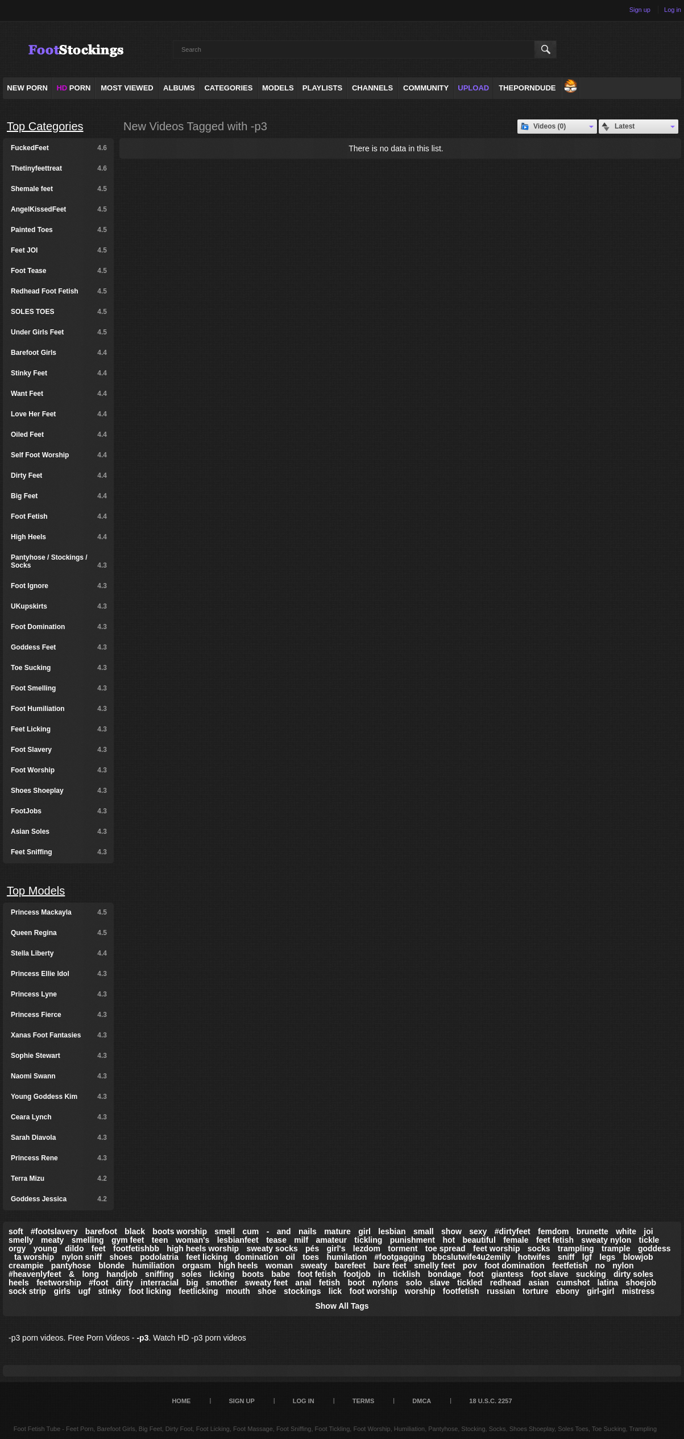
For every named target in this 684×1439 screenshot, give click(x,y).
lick (335, 1291)
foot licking (149, 1291)
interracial (159, 1282)
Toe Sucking (59, 668)
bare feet (389, 1265)
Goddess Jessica (59, 1199)
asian (539, 1282)
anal (303, 1282)
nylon (622, 1265)
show (451, 1231)
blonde (111, 1265)
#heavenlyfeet (35, 1274)
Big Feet (59, 496)
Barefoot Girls (59, 353)
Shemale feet (59, 189)
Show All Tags (341, 1305)
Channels (372, 88)
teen (160, 1239)
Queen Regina (59, 933)
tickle (649, 1239)
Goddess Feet (59, 647)
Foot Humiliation (59, 709)
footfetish (461, 1291)
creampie (26, 1265)
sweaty (314, 1265)
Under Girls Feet (59, 332)
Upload (473, 88)
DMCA (421, 1400)
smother (221, 1282)
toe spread (445, 1248)
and (284, 1231)
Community (426, 88)
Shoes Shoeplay (59, 791)
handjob (121, 1274)
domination (256, 1257)
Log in (672, 9)
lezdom (366, 1248)
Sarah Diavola (59, 1138)
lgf (587, 1257)
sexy (478, 1231)
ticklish (406, 1274)
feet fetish (555, 1239)
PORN (73, 88)
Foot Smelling (59, 688)
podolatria (159, 1257)
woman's (192, 1239)
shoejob (640, 1282)
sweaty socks (271, 1248)
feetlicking (198, 1291)
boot (355, 1282)
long (90, 1274)
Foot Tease (59, 271)
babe (280, 1274)
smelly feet (434, 1265)
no (600, 1265)
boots (253, 1274)
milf (301, 1239)
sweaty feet (266, 1282)
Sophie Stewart (59, 1056)
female (515, 1239)
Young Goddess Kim (59, 1097)
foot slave (549, 1274)
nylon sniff (81, 1257)
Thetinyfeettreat (59, 168)
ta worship (34, 1257)
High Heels (59, 537)
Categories (228, 88)
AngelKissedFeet (59, 209)
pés (312, 1248)
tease (276, 1239)
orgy (17, 1248)
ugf (84, 1291)
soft (16, 1231)
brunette (592, 1231)
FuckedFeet (59, 148)
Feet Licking (59, 729)
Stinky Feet (59, 373)
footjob (356, 1274)
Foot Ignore (59, 586)
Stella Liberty (59, 953)
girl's (336, 1248)
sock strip (27, 1291)
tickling (368, 1239)
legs (607, 1257)
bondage (444, 1274)
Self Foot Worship (59, 455)
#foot (98, 1282)
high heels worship (203, 1248)
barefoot (101, 1231)
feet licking (206, 1257)
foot (476, 1274)
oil (290, 1257)
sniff (566, 1257)
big (192, 1282)
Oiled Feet (59, 435)
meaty (52, 1239)
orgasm (196, 1265)
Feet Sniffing (59, 852)
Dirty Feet (59, 475)
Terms (364, 1400)
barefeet (350, 1265)
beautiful (478, 1239)
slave (440, 1282)
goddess (654, 1248)
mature (337, 1231)
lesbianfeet (238, 1239)
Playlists (322, 88)
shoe (267, 1291)
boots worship (179, 1231)
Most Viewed (127, 88)
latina (607, 1282)
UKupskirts (59, 606)
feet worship (496, 1248)
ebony (567, 1291)
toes (310, 1257)
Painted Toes (59, 230)
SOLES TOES (59, 312)
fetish (329, 1282)
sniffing (159, 1274)
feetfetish (569, 1265)
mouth (238, 1291)
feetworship (58, 1282)
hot (448, 1239)
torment (402, 1248)
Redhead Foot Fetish (59, 291)
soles (191, 1274)
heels (19, 1282)
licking (221, 1274)
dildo (74, 1248)
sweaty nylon (606, 1239)
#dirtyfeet (512, 1231)
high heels (238, 1265)
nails (308, 1231)
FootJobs (59, 811)
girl (364, 1231)
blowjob (638, 1257)
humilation (346, 1257)
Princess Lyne (59, 994)
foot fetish (316, 1274)
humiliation (153, 1265)
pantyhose (71, 1265)
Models (278, 88)
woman (279, 1265)
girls (62, 1291)
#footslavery (54, 1231)
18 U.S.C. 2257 (490, 1400)
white (626, 1231)
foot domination (514, 1265)
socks (539, 1248)
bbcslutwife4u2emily (472, 1257)
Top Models (36, 890)
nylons (385, 1282)
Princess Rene (59, 1158)
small (423, 1231)
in (381, 1274)
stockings (302, 1291)
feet (99, 1248)
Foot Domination (59, 627)
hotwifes (534, 1257)
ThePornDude (527, 88)
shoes (121, 1257)
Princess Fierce (59, 1015)
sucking (591, 1274)
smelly (21, 1239)
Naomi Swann (59, 1076)
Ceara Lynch (59, 1117)
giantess (507, 1274)
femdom (553, 1231)
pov (470, 1265)
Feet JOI (59, 250)
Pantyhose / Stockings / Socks (59, 561)
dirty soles (633, 1274)
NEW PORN (27, 88)
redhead (505, 1282)
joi (648, 1231)
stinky (109, 1291)
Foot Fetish (59, 516)
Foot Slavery (59, 750)
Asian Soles (59, 832)
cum (251, 1231)
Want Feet (59, 394)
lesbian (391, 1231)
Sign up (639, 9)
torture (535, 1291)
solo (414, 1282)
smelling (88, 1239)
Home (181, 1400)
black (135, 1231)
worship (420, 1291)
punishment (412, 1239)
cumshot (573, 1282)
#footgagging (400, 1257)
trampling (576, 1248)
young (45, 1248)
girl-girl (600, 1291)
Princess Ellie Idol (59, 974)
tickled (469, 1282)
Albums (179, 88)
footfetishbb (136, 1248)
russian (501, 1291)
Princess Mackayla (59, 912)
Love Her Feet (59, 414)
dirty (124, 1282)
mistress (638, 1291)
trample (616, 1248)
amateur (331, 1239)
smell (224, 1231)
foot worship (373, 1291)
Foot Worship (59, 770)
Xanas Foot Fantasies (59, 1035)
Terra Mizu (59, 1178)
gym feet (127, 1239)
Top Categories (45, 126)
